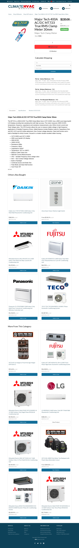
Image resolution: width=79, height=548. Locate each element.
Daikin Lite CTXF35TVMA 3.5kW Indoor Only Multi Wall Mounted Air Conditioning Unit (22, 211)
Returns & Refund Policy (45, 532)
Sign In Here (17, 1)
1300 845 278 (43, 1)
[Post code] (53, 68)
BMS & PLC (59, 528)
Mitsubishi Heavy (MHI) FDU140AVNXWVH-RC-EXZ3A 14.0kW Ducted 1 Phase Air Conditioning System (23, 507)
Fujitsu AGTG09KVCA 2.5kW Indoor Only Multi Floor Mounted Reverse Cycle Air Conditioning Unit (55, 260)
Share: (38, 36)
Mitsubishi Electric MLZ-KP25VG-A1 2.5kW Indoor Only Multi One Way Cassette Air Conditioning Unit (21, 260)
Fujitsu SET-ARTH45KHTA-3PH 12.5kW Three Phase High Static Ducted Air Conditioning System (56, 363)
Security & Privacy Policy (45, 530)
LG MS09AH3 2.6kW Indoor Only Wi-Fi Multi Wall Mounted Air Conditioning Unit (56, 411)
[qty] (53, 62)
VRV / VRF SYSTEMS (61, 530)
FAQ (25, 532)
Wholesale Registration (26, 1)
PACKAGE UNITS (60, 532)
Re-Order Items (35, 1)
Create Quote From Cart (61, 1)
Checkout (69, 1)
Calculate (53, 71)
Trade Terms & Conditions (13, 534)
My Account (10, 528)
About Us (26, 528)
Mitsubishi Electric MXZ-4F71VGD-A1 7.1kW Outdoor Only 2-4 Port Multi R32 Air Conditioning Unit (23, 460)
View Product (56, 422)
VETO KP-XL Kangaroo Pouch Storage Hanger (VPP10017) (22, 363)
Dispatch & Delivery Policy (46, 534)
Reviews (34, 110)
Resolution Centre (12, 532)
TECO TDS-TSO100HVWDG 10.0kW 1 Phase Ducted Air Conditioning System (55, 307)
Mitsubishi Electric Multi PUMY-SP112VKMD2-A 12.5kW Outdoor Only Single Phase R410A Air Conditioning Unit (23, 412)
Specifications (22, 110)
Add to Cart (53, 47)
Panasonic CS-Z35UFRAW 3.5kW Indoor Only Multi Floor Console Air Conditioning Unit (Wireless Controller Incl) (22, 308)
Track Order (10, 530)
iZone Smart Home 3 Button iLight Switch (53, 211)
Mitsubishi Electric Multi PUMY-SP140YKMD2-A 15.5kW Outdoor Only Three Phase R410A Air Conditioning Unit (56, 507)
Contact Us (26, 534)
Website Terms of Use (45, 528)
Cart (51, 1)
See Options (56, 222)
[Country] (53, 65)
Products (10, 1)
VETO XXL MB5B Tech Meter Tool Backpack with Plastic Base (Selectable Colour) (55, 459)
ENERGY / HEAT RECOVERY (63, 534)
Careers (26, 530)
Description (12, 110)
